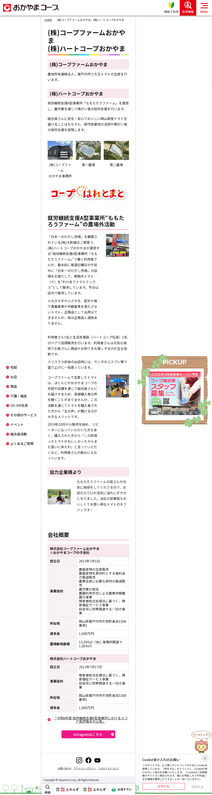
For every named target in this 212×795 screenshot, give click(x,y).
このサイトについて (108, 768)
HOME (48, 20)
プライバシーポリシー (84, 768)
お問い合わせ (64, 768)
